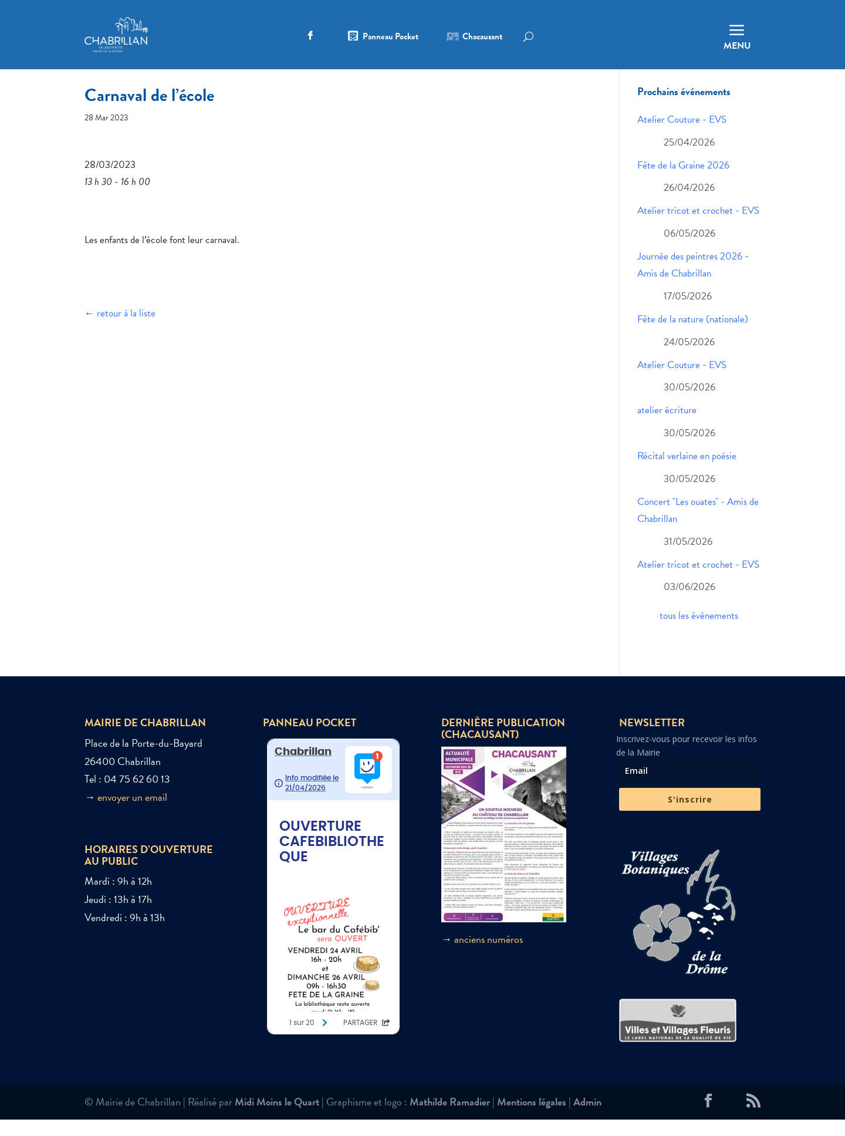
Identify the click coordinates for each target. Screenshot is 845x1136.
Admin (587, 1118)
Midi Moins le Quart (277, 1118)
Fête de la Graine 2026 (683, 181)
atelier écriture (667, 427)
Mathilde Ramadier (450, 1118)
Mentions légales (531, 1118)
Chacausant (482, 37)
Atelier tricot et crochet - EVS (698, 227)
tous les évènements (699, 632)
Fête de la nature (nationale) (692, 336)
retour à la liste (126, 330)
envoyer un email (132, 814)
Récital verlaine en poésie (686, 473)
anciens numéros (488, 955)
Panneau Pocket (390, 37)
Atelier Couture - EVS (681, 136)
